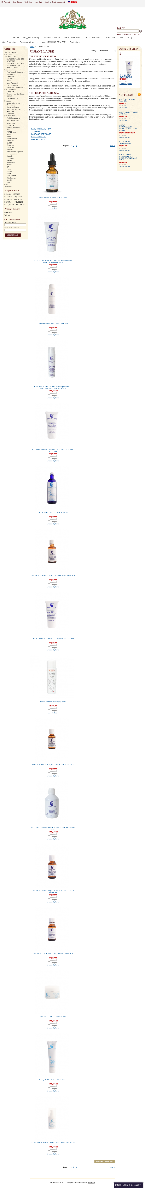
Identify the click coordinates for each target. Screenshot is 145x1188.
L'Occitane (10, 158)
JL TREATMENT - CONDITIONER (126, 76)
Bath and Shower (13, 107)
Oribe (9, 130)
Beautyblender (12, 138)
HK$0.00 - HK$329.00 (12, 194)
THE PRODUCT (12, 99)
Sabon (9, 173)
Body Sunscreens (13, 120)
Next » (112, 146)
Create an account (58, 2)
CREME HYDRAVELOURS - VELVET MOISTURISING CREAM (128, 127)
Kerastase (8, 212)
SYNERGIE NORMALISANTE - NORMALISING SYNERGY (53, 575)
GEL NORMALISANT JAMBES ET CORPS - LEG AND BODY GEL (52, 450)
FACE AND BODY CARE (15, 63)
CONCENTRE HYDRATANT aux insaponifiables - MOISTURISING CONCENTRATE (52, 387)
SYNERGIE (11, 61)
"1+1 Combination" (11, 52)
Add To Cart (52, 209)
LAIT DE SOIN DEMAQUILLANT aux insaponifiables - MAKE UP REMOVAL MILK (53, 261)
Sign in (47, 2)
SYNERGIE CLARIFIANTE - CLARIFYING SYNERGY (53, 954)
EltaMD (9, 143)
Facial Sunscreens (13, 118)
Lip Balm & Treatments (15, 87)
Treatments (11, 76)
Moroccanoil (11, 162)
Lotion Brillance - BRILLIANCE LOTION (53, 323)
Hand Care (10, 111)
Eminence (10, 145)
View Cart (38, 2)
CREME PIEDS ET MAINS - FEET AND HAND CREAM (53, 639)
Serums (9, 78)
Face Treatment (10, 70)
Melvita (9, 160)
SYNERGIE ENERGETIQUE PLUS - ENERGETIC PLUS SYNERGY (52, 891)
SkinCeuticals (11, 178)
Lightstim (10, 156)
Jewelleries (8, 187)
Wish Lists (28, 2)
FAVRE (9, 96)
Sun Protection (9, 116)
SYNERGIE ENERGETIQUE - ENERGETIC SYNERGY (53, 765)
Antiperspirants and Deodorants (13, 104)
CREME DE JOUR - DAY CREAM (52, 1017)
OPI (8, 167)
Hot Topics (8, 54)
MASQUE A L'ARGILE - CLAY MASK (53, 1080)
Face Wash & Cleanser (15, 72)
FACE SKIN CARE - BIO (15, 59)
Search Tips (136, 34)
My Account (5, 2)
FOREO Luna (11, 132)
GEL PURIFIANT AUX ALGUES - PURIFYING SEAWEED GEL (53, 828)
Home (32, 47)
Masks (9, 81)
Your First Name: (10, 222)
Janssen (10, 149)
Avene (9, 136)
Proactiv (9, 169)
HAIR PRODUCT (13, 68)
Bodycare (7, 101)
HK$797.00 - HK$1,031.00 (13, 202)
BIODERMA (11, 123)
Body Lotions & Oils (14, 109)
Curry (6, 184)
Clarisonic (10, 141)
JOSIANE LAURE (10, 57)
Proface (9, 171)
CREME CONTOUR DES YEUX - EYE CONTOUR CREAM (53, 1143)
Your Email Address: (11, 228)
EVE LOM (10, 147)
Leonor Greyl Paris (13, 127)
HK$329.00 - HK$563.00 (13, 197)
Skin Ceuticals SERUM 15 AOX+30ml (53, 197)
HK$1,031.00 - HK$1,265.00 (14, 204)
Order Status (17, 2)
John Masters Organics (15, 152)
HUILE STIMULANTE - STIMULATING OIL (53, 512)
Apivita (9, 134)
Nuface (9, 165)
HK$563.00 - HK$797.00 (13, 199)
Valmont (9, 182)
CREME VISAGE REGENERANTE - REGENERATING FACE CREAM (128, 157)
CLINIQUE (10, 125)
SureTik (9, 180)
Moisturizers (11, 74)
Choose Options (53, 272)
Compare (54, 207)
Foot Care (10, 113)
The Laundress (12, 154)
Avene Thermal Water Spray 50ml (52, 702)
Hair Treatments (10, 89)
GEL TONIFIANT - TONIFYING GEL (125, 142)
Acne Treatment (12, 83)
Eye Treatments (12, 85)
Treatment (10, 92)
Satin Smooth (11, 176)
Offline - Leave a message (127, 1185)
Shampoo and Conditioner (16, 94)
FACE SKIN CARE (13, 65)
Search (121, 27)
